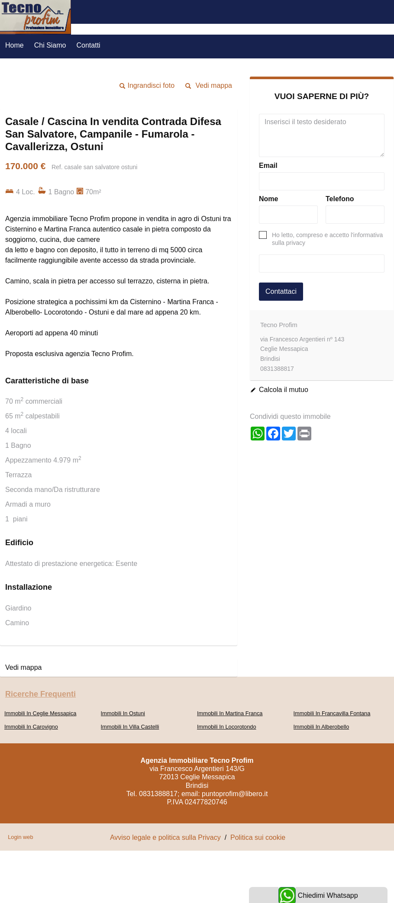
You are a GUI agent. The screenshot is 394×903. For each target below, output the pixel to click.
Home (14, 45)
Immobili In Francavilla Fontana (332, 713)
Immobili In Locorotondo (226, 726)
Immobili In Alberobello (321, 726)
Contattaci (281, 291)
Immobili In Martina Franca (229, 713)
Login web (20, 837)
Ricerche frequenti (40, 694)
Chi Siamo (50, 45)
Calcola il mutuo (283, 389)
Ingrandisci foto (151, 85)
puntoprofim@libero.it (235, 793)
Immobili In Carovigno (31, 726)
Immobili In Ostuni (123, 713)
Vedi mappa (213, 85)
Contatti (88, 45)
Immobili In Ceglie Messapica (40, 713)
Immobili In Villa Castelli (130, 726)
